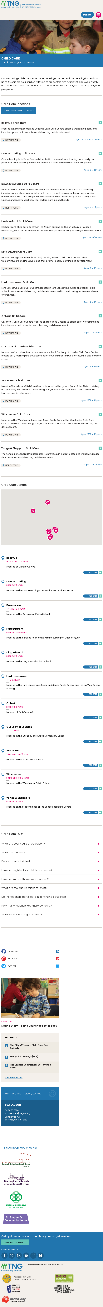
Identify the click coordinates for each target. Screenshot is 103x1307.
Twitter (12, 966)
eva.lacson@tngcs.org (17, 1113)
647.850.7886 (12, 1110)
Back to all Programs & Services (19, 62)
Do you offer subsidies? (15, 861)
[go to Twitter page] (12, 1255)
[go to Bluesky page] (40, 1255)
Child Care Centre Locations (18, 110)
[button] (55, 530)
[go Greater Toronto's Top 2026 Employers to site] (14, 1289)
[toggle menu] (98, 15)
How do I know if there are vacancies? (25, 879)
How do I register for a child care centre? (26, 870)
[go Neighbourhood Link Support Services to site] (16, 1199)
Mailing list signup (15, 1242)
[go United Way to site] (14, 1299)
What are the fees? (13, 852)
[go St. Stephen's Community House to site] (16, 1219)
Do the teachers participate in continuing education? (34, 897)
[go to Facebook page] (4, 1255)
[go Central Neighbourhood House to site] (16, 1159)
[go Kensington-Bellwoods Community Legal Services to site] (16, 1179)
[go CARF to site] (19, 1279)
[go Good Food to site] (64, 1279)
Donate (87, 14)
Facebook (13, 951)
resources (13, 1077)
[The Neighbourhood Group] (51, 4)
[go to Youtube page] (26, 1255)
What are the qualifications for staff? (24, 888)
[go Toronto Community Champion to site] (64, 1289)
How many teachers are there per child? (26, 905)
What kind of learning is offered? (21, 914)
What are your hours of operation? (23, 843)
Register (93, 572)
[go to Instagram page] (33, 1255)
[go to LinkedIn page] (19, 1255)
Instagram (13, 958)
